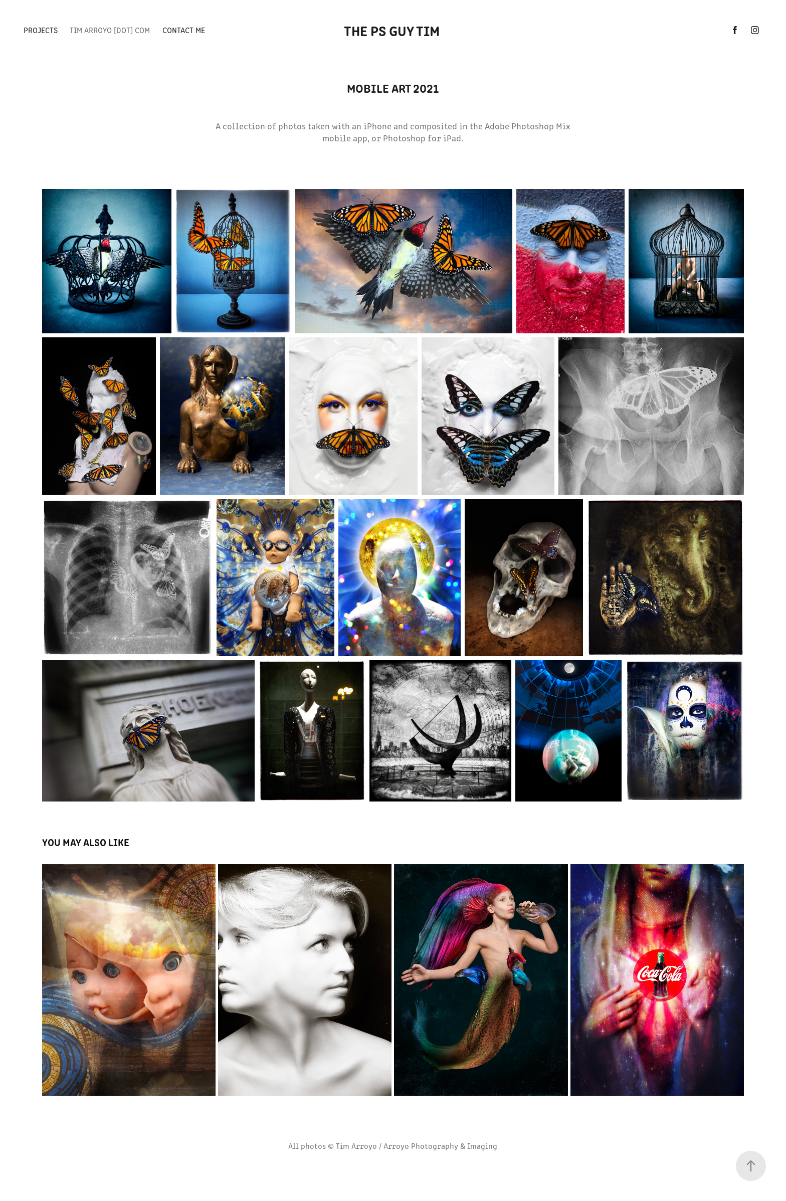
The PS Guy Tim (393, 30)
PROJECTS (41, 30)
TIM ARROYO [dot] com (110, 30)
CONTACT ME (183, 30)
